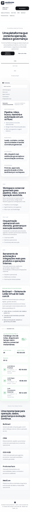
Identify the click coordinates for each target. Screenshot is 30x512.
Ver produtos (22, 8)
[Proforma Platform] (7, 3)
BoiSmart (23, 12)
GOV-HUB (13, 12)
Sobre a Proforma (5, 12)
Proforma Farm (4, 15)
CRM (18, 12)
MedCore (12, 15)
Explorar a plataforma (8, 53)
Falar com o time (22, 53)
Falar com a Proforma (5, 8)
